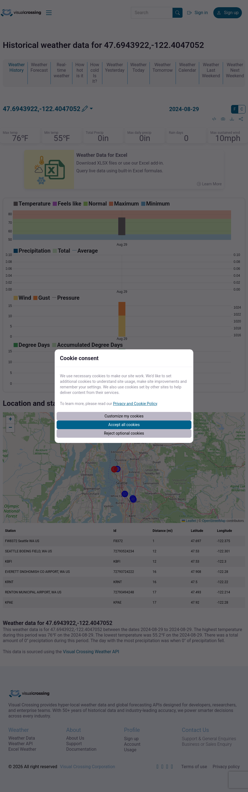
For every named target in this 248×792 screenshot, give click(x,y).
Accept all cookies (124, 424)
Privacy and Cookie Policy (135, 403)
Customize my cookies (124, 416)
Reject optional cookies (124, 433)
